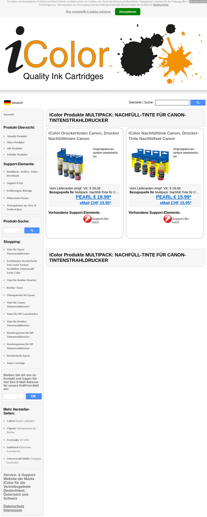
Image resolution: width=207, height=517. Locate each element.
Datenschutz (160, 4)
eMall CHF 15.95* (175, 203)
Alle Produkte (14, 148)
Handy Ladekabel (20, 421)
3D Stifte (18, 439)
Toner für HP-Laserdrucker (22, 313)
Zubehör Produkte (17, 154)
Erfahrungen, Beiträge (19, 190)
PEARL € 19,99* (93, 197)
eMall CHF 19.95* (95, 203)
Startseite (135, 102)
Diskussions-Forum (17, 198)
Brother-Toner (15, 287)
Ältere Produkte (16, 142)
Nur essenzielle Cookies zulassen (88, 11)
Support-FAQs (15, 183)
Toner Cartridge (16, 363)
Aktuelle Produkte (17, 136)
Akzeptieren (127, 11)
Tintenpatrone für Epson (20, 295)
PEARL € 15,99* (173, 197)
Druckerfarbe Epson (18, 355)
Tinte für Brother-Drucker (21, 280)
